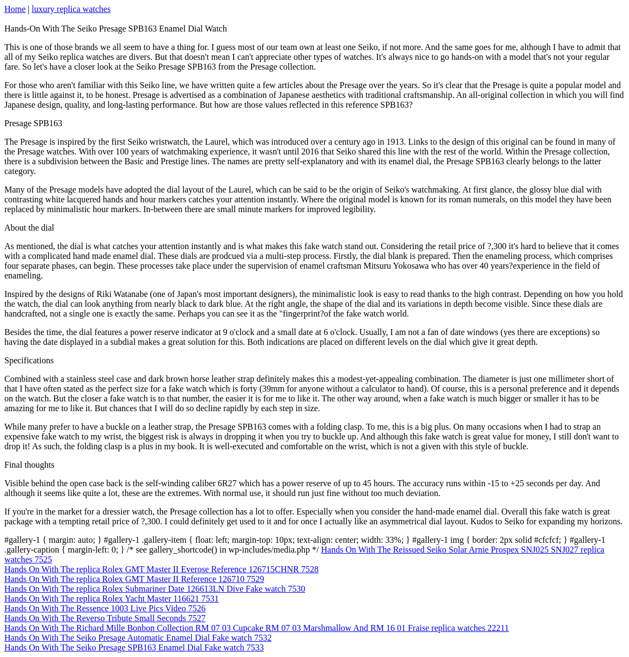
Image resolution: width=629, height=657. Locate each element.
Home (15, 9)
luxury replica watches (71, 9)
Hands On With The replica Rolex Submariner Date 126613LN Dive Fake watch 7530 (154, 588)
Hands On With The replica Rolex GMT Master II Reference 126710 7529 (134, 579)
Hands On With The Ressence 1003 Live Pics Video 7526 (104, 608)
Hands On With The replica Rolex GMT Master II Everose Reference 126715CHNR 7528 (161, 569)
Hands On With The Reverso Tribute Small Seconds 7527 (104, 618)
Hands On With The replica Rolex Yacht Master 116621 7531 (111, 598)
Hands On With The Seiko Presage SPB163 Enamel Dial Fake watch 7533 (134, 647)
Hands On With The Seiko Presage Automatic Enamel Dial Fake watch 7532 (138, 637)
